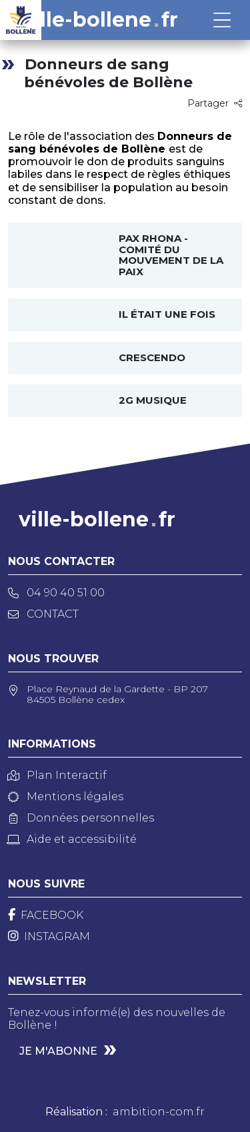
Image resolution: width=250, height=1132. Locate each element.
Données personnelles (81, 818)
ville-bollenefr (99, 20)
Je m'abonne (58, 1051)
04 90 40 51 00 (56, 592)
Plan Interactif (57, 775)
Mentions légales (65, 796)
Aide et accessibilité (72, 839)
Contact (43, 614)
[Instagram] (49, 936)
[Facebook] (45, 915)
